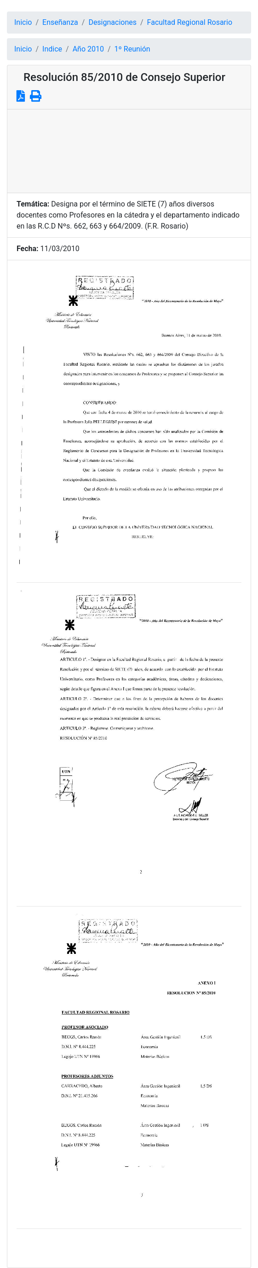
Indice (52, 49)
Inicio (23, 22)
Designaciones (112, 22)
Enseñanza (60, 22)
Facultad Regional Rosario (189, 22)
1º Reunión (132, 49)
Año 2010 (88, 49)
